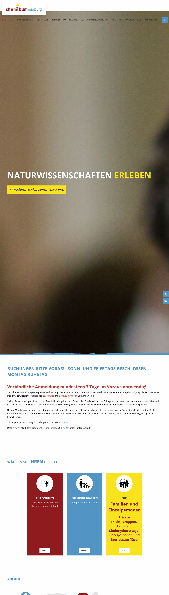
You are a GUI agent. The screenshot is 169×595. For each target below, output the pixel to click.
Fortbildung (70, 19)
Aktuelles (42, 19)
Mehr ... (44, 550)
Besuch (55, 19)
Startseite (8, 19)
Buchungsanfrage (130, 19)
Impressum (151, 19)
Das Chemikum (25, 19)
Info (113, 19)
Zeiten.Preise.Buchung (94, 19)
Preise (64, 422)
